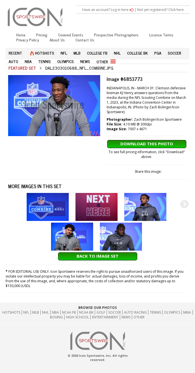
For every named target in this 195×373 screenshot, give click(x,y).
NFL (64, 53)
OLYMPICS (65, 61)
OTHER (106, 61)
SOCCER (174, 53)
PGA (157, 53)
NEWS (85, 61)
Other (139, 317)
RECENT (15, 53)
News (125, 317)
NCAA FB (69, 312)
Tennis (155, 312)
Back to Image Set (97, 256)
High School (77, 317)
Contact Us (84, 39)
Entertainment (105, 317)
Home (21, 34)
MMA (187, 312)
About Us (57, 39)
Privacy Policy (27, 39)
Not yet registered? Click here (160, 9)
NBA (28, 61)
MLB (77, 53)
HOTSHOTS (42, 53)
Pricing (41, 34)
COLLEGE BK (137, 53)
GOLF (101, 312)
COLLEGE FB (97, 53)
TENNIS (44, 61)
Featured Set (22, 67)
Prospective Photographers (116, 34)
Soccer (114, 312)
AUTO (13, 61)
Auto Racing (135, 312)
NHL (117, 53)
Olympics (172, 312)
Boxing (56, 317)
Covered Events (70, 34)
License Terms (161, 34)
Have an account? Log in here (108, 9)
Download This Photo (146, 143)
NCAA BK (86, 312)
